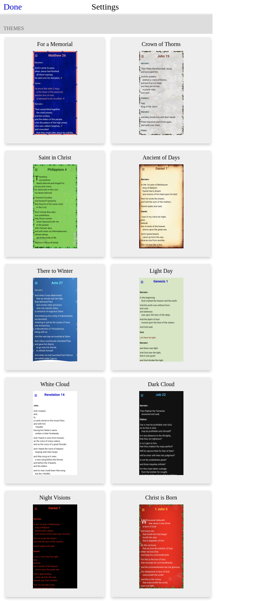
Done (13, 6)
